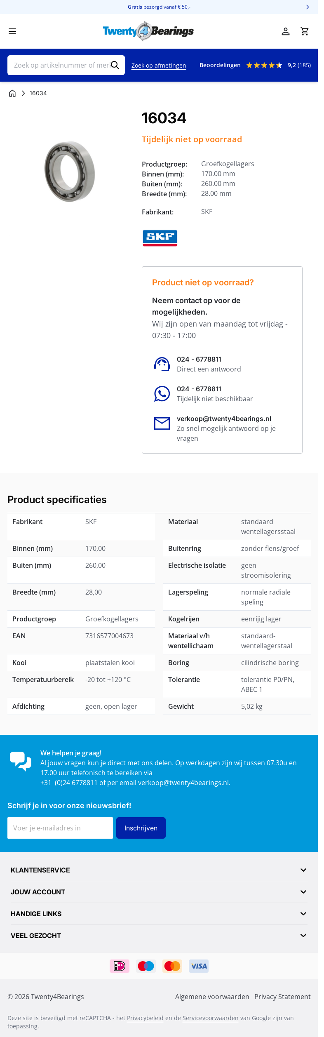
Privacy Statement (282, 996)
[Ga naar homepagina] (12, 93)
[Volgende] (307, 7)
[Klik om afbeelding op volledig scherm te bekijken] (70, 173)
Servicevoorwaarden (211, 1018)
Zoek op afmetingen (158, 65)
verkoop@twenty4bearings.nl (224, 418)
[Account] (285, 31)
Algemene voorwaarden (212, 996)
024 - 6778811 (199, 359)
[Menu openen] (12, 31)
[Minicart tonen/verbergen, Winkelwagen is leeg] (304, 31)
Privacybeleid (145, 1018)
